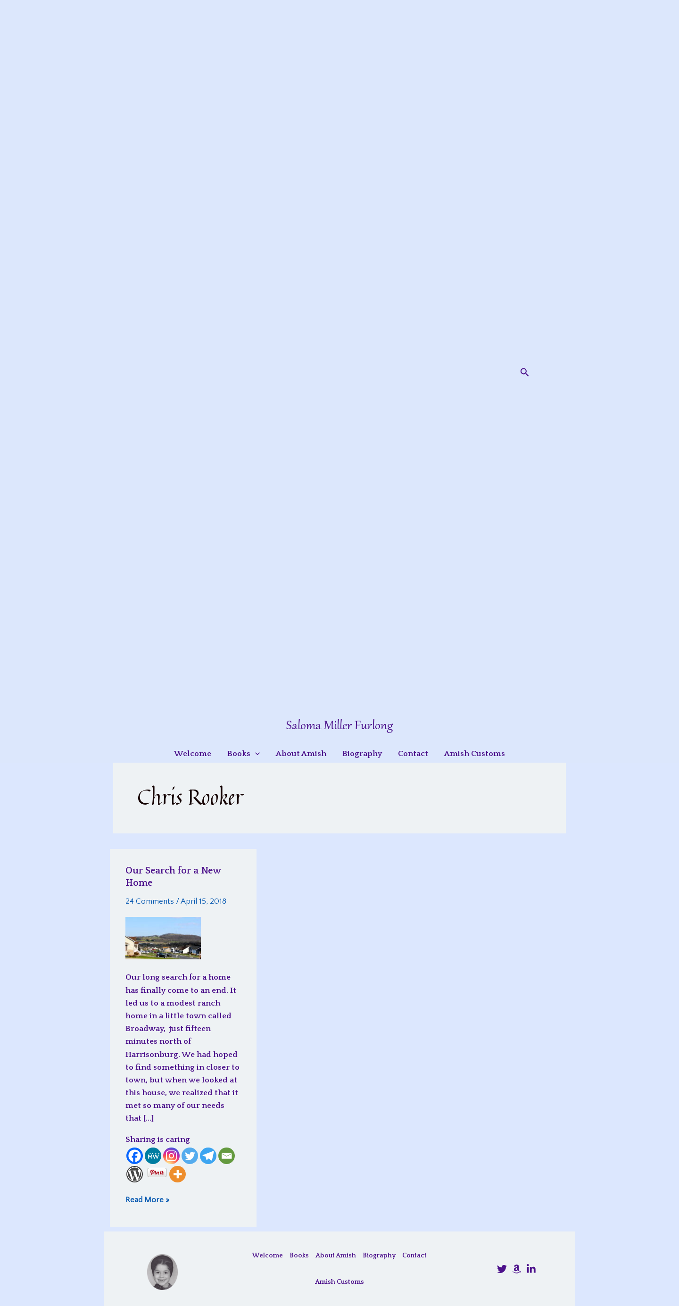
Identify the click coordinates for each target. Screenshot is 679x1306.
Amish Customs (339, 1282)
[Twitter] (190, 1156)
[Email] (226, 1156)
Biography (379, 1255)
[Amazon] (517, 1269)
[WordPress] (134, 1174)
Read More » (147, 1199)
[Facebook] (134, 1156)
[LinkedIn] (531, 1269)
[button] (525, 372)
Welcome (267, 1255)
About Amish (335, 1255)
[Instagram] (171, 1156)
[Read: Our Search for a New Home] (163, 937)
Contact (414, 1255)
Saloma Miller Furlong (339, 726)
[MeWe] (153, 1156)
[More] (177, 1174)
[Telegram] (208, 1156)
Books (299, 1255)
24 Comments (149, 901)
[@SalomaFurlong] (502, 1269)
